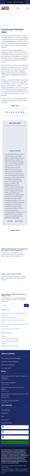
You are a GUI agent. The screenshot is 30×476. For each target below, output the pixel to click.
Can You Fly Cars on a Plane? (10, 329)
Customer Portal (6, 423)
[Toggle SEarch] (17, 8)
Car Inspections (6, 368)
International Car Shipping (9, 341)
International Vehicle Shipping (10, 358)
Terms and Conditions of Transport (10, 469)
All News (4, 336)
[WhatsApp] (14, 112)
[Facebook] (7, 112)
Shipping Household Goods (10, 346)
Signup (4, 442)
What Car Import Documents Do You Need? (13, 321)
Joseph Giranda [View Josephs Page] (15, 151)
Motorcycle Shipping (7, 365)
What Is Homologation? (8, 317)
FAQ (2, 416)
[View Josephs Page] (15, 138)
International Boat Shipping (10, 339)
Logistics (3, 343)
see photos (16, 88)
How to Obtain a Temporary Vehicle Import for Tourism (14, 325)
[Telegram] (18, 112)
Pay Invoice (4, 419)
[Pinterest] (16, 112)
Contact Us (4, 413)
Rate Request (5, 410)
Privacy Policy (5, 467)
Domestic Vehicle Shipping (9, 361)
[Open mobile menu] (27, 8)
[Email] (23, 112)
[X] (9, 112)
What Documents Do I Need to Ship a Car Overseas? (14, 314)
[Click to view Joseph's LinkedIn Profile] (19, 221)
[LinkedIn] (11, 112)
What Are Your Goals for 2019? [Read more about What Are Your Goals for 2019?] (11, 274)
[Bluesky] (21, 112)
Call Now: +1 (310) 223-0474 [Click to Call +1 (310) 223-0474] (15, 2)
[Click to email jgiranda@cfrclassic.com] (10, 221)
